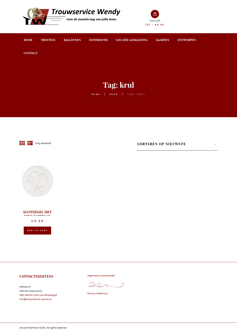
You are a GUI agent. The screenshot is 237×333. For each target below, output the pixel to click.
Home (96, 94)
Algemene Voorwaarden (101, 275)
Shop (114, 94)
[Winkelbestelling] (177, 146)
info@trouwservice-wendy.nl (35, 299)
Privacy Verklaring (97, 293)
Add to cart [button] (37, 230)
